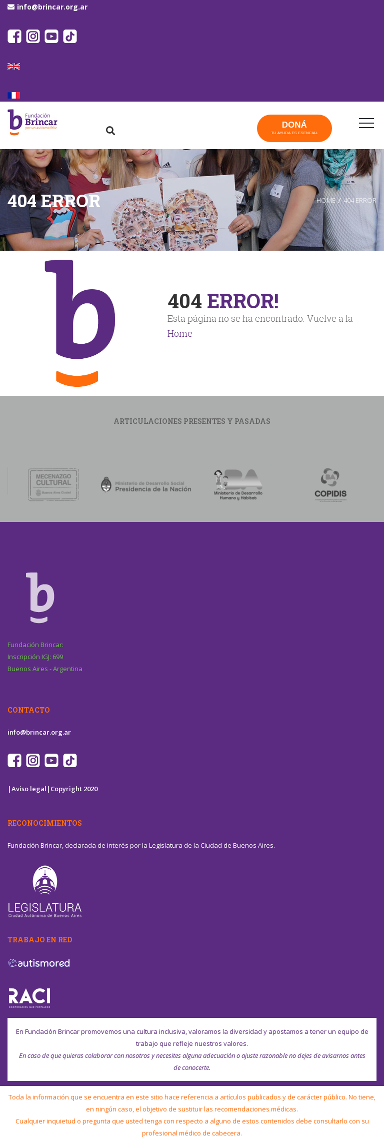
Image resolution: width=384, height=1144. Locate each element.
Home (180, 333)
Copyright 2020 (74, 788)
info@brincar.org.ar (52, 7)
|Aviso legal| (29, 788)
